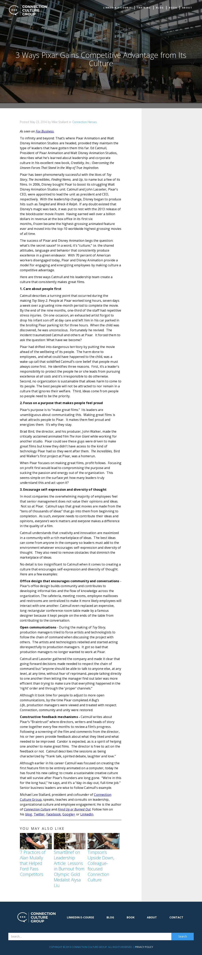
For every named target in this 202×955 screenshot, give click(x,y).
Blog (160, 7)
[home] (28, 10)
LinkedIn (86, 814)
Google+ (68, 814)
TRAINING (144, 7)
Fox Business (45, 131)
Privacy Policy (144, 947)
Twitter (39, 814)
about (187, 7)
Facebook (53, 814)
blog (28, 814)
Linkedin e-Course (117, 7)
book (173, 7)
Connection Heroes (84, 122)
